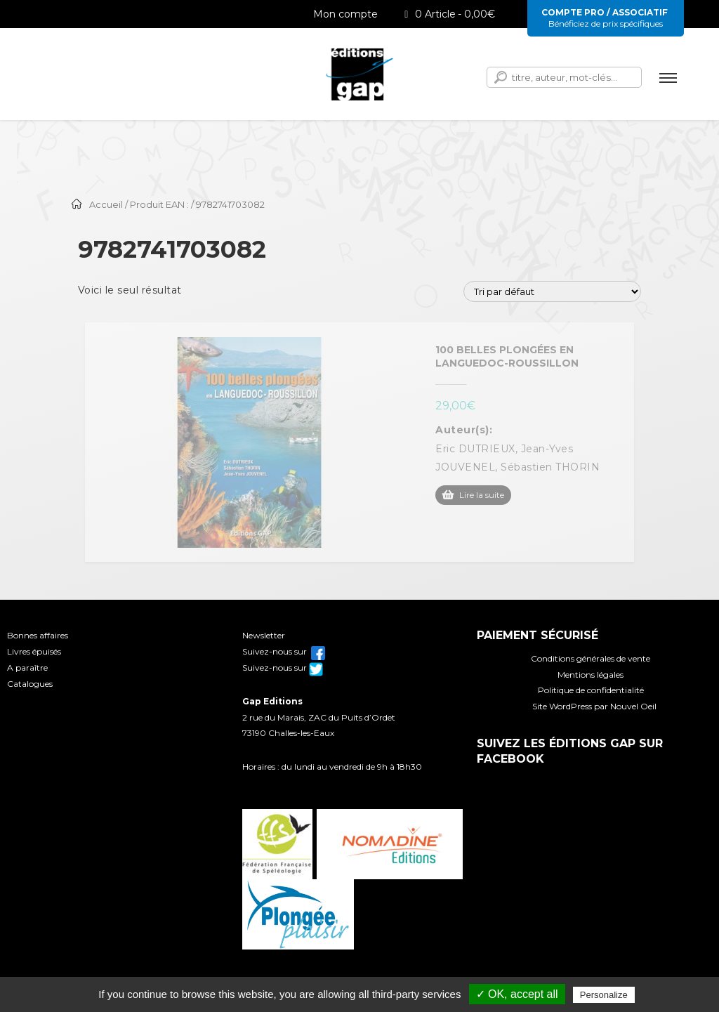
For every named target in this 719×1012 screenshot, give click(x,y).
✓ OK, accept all (517, 994)
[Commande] (552, 291)
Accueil (106, 204)
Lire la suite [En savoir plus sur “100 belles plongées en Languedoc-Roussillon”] (481, 494)
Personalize (604, 995)
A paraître (27, 667)
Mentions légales (591, 674)
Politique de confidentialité (591, 690)
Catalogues (30, 683)
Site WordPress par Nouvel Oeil (594, 706)
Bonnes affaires (37, 635)
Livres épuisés (34, 651)
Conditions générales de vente (590, 658)
